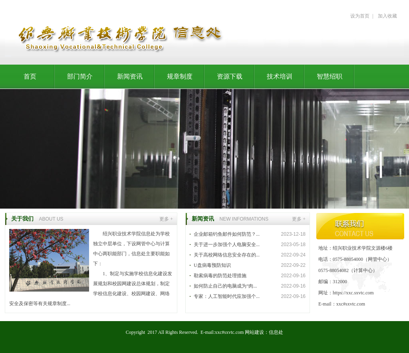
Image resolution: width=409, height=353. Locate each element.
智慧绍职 (329, 76)
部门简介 (80, 76)
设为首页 (359, 16)
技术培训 (279, 76)
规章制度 (180, 76)
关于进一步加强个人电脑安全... (227, 244)
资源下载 (229, 76)
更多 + (166, 219)
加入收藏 (387, 16)
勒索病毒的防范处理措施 (220, 275)
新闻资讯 (130, 76)
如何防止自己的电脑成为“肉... (225, 286)
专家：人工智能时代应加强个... (227, 296)
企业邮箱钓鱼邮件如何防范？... (227, 234)
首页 (30, 76)
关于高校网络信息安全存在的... (227, 255)
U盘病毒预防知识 (212, 265)
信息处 (276, 332)
